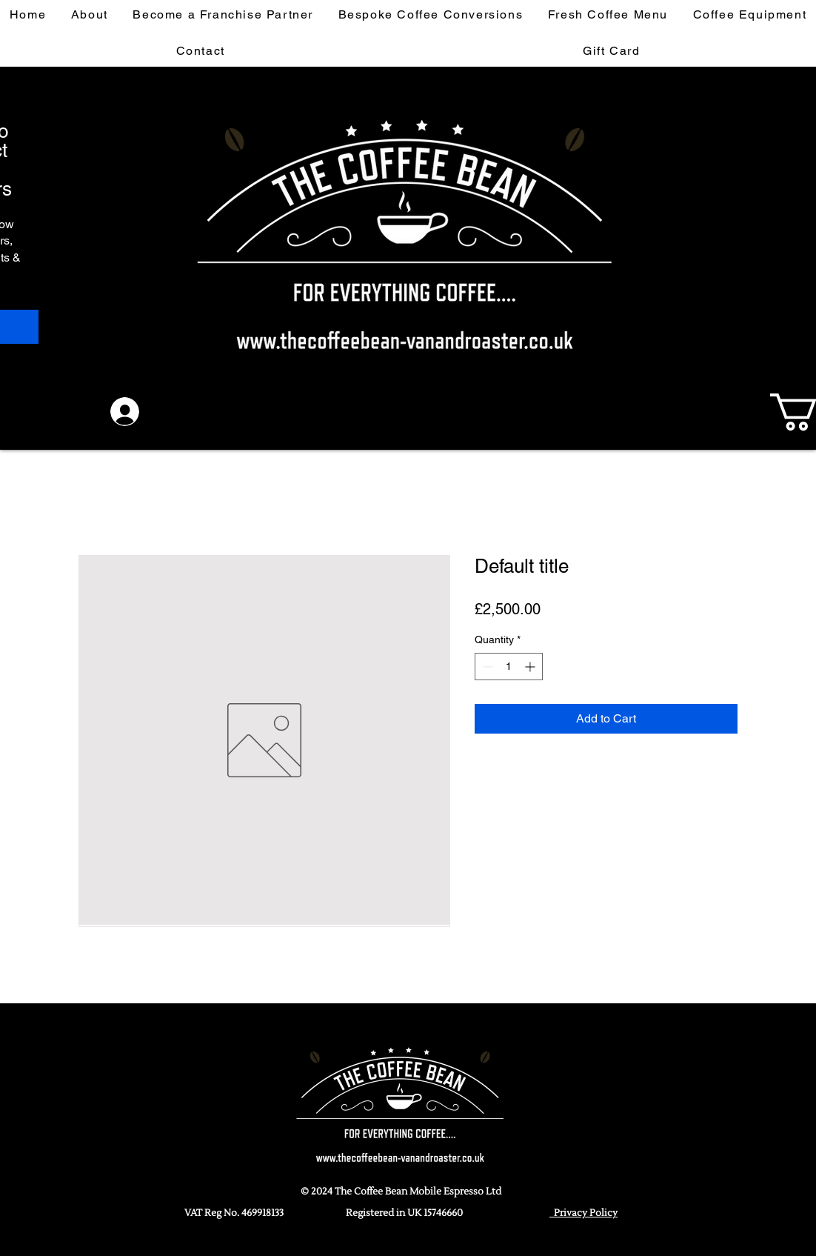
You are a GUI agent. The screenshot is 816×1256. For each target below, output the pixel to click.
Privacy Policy (583, 1213)
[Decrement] (486, 666)
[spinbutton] (508, 666)
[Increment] (531, 666)
